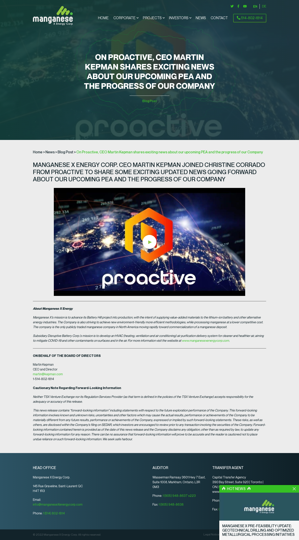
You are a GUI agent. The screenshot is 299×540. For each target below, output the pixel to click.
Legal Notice (211, 534)
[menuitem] (255, 6)
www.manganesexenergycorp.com (205, 340)
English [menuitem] (255, 6)
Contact (219, 18)
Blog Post (149, 101)
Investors (178, 18)
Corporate (124, 18)
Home (103, 18)
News (201, 18)
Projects (152, 18)
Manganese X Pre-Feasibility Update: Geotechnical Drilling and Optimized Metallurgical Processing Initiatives (258, 530)
